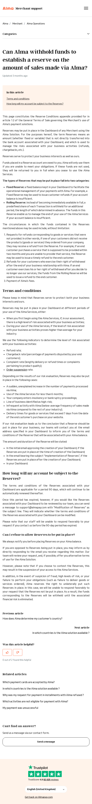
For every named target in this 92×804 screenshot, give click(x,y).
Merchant (17, 23)
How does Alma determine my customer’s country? (32, 618)
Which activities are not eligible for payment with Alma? (35, 701)
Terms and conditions (17, 98)
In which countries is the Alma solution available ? (60, 632)
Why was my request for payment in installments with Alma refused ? (43, 695)
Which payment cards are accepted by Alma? (29, 682)
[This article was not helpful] (17, 652)
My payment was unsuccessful (20, 707)
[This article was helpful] (7, 652)
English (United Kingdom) (46, 789)
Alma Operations (36, 23)
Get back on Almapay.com (39, 797)
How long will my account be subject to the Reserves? (34, 103)
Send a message (46, 741)
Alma (5, 23)
